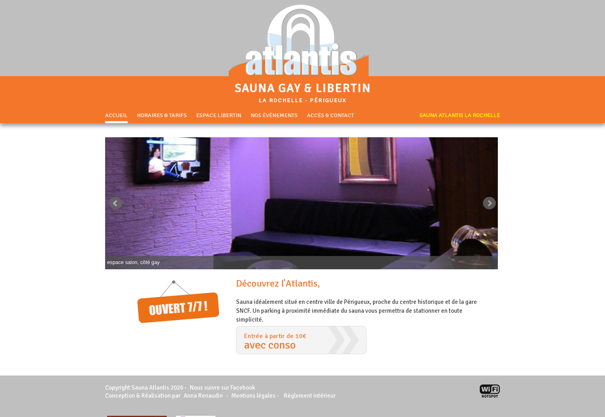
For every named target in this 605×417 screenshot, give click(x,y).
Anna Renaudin (203, 395)
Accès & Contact (330, 116)
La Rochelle (281, 100)
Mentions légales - (255, 395)
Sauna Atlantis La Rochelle (459, 116)
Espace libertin (218, 116)
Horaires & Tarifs (162, 116)
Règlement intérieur (310, 395)
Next (489, 203)
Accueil (116, 116)
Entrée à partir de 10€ (301, 342)
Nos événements (274, 116)
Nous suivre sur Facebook (222, 387)
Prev (115, 203)
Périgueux (328, 100)
